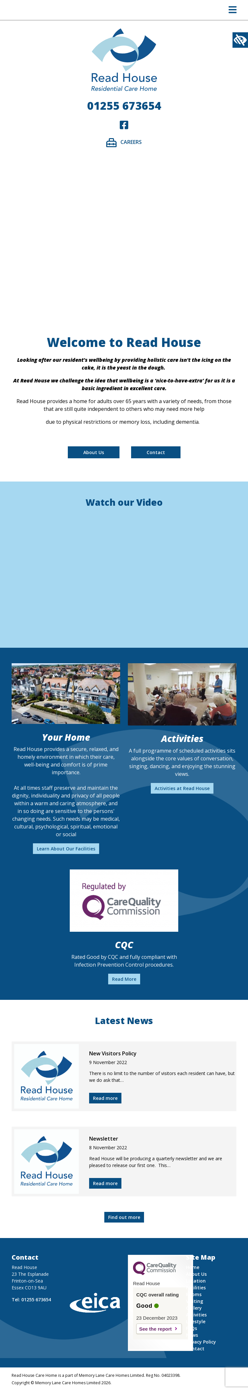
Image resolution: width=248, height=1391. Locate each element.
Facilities (196, 1287)
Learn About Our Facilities (66, 849)
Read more (105, 1098)
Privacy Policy (201, 1342)
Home (192, 1267)
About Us (93, 452)
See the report (155, 1329)
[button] (233, 11)
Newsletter (103, 1138)
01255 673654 (124, 105)
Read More (124, 979)
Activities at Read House (182, 788)
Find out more (124, 1217)
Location (196, 1281)
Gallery (194, 1308)
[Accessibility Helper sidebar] (240, 40)
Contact (156, 452)
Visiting (194, 1301)
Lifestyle (195, 1321)
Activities (196, 1315)
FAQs (191, 1328)
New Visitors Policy (113, 1053)
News (192, 1335)
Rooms (194, 1294)
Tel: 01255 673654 (31, 1299)
